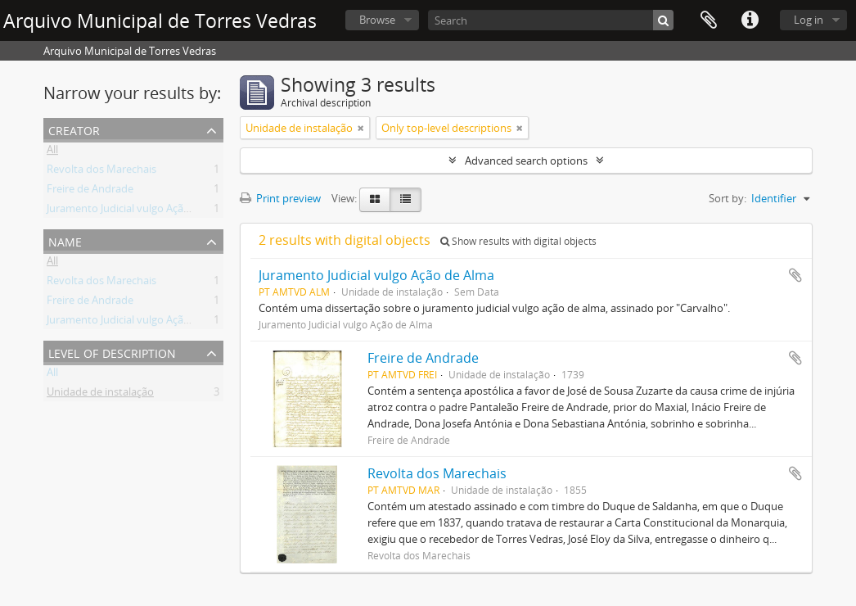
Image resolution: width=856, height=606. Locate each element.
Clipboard (708, 20)
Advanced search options (526, 160)
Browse (377, 19)
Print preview (280, 198)
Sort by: (727, 198)
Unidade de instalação (100, 394)
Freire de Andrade (90, 191)
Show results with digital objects (518, 241)
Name (65, 240)
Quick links (749, 20)
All (52, 152)
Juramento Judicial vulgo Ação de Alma (139, 211)
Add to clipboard (795, 275)
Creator (74, 129)
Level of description (112, 352)
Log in (808, 19)
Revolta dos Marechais (101, 172)
